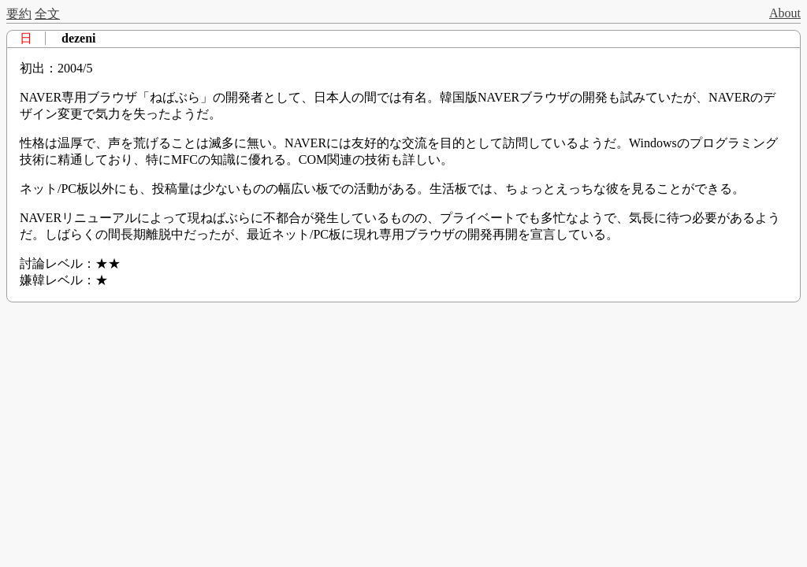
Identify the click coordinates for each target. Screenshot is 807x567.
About (785, 13)
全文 (47, 13)
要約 (19, 13)
